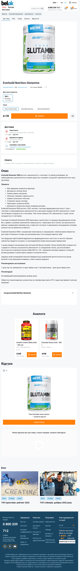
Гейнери (48, 530)
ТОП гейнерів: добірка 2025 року (56, 502)
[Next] (78, 490)
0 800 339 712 (10, 527)
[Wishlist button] (72, 116)
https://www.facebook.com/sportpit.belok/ (10, 546)
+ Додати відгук (39, 422)
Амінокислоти (29, 14)
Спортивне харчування (16, 14)
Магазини (6, 10)
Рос (65, 2)
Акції (4, 7)
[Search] (42, 8)
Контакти (23, 526)
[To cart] (32, 354)
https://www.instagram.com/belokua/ (5, 546)
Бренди (11, 7)
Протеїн (48, 526)
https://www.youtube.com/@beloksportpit (15, 546)
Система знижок (38, 522)
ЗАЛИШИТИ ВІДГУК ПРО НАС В (67, 541)
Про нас (23, 522)
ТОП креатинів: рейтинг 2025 (15, 502)
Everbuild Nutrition (8, 87)
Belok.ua (4, 14)
